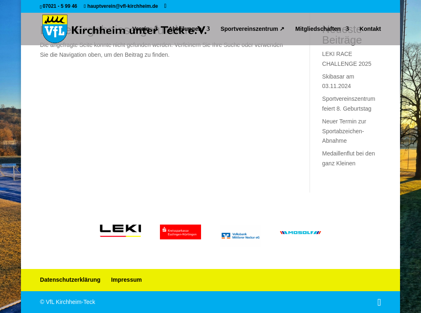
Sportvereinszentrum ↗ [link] (252, 29)
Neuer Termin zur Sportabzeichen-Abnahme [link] (344, 131)
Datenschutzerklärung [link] (70, 279)
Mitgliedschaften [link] (317, 29)
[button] (165, 6)
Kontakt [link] (370, 29)
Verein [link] (141, 29)
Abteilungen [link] (185, 29)
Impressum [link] (126, 279)
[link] (124, 28)
